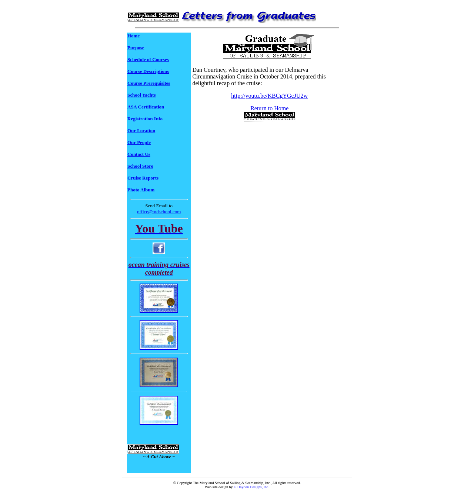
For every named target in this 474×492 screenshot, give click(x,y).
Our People (139, 142)
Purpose (135, 47)
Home (133, 36)
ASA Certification (145, 107)
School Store (140, 166)
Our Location (141, 130)
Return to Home (269, 108)
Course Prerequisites (148, 83)
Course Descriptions (148, 71)
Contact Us (138, 154)
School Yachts (141, 95)
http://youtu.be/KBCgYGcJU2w (269, 96)
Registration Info (145, 118)
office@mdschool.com (159, 211)
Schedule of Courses (148, 59)
